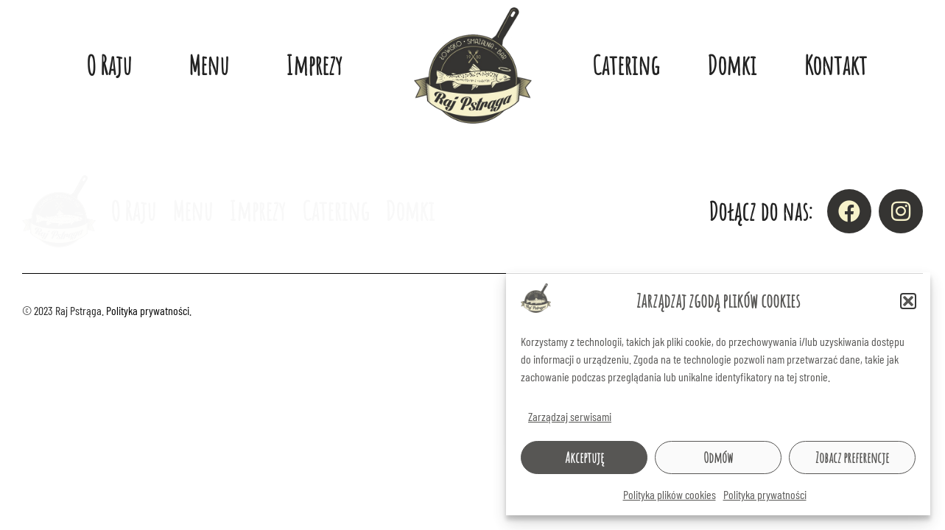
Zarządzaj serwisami (569, 416)
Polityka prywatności (765, 494)
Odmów (718, 457)
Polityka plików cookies (669, 494)
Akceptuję (584, 457)
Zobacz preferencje (852, 457)
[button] (908, 301)
